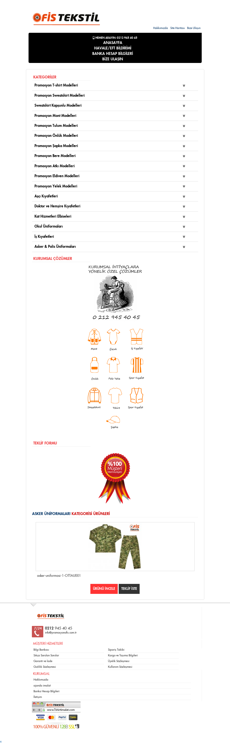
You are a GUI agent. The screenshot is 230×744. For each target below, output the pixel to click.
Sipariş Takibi (116, 649)
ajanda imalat (42, 685)
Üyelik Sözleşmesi (118, 661)
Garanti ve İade (43, 661)
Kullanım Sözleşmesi (120, 666)
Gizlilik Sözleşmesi (45, 666)
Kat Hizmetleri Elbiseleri (52, 216)
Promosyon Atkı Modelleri (54, 166)
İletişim (38, 697)
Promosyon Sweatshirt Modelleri (59, 95)
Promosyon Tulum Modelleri (56, 126)
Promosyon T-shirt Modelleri (56, 85)
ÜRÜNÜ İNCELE (104, 589)
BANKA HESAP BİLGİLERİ (112, 54)
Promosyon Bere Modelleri (55, 156)
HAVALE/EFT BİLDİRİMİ (112, 48)
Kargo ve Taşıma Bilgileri (123, 655)
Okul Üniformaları (48, 226)
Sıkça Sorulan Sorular (46, 655)
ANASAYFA (112, 43)
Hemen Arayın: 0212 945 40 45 (115, 37)
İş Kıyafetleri (44, 236)
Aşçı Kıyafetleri (46, 196)
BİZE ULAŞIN (112, 59)
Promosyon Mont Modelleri (55, 116)
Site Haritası (177, 28)
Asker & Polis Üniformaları (55, 246)
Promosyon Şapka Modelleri (56, 146)
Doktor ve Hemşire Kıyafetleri (57, 206)
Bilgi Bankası (41, 649)
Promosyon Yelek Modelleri (55, 186)
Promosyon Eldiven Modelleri (56, 176)
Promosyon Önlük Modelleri (56, 136)
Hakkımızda (160, 28)
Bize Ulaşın (194, 28)
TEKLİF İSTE (129, 589)
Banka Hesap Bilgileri (46, 691)
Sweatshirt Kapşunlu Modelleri (58, 105)
